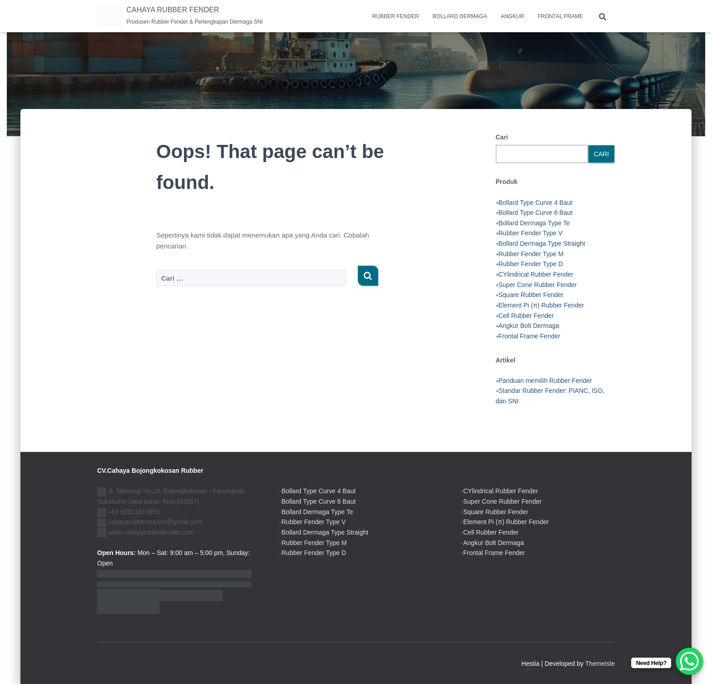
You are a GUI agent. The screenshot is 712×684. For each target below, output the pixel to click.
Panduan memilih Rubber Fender (545, 380)
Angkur (512, 16)
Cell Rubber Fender (526, 315)
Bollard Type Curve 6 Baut (536, 212)
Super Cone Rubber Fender (538, 284)
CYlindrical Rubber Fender (536, 274)
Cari (502, 137)
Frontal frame (560, 16)
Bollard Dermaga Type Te (534, 223)
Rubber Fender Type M (531, 254)
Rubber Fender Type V (531, 233)
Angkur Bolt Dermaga (529, 325)
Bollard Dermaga (460, 16)
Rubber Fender (395, 16)
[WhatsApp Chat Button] (689, 661)
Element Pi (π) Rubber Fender (541, 305)
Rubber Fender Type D (531, 264)
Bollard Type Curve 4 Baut (536, 202)
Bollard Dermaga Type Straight (542, 243)
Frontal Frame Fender (529, 336)
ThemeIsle (600, 663)
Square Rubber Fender (531, 294)
